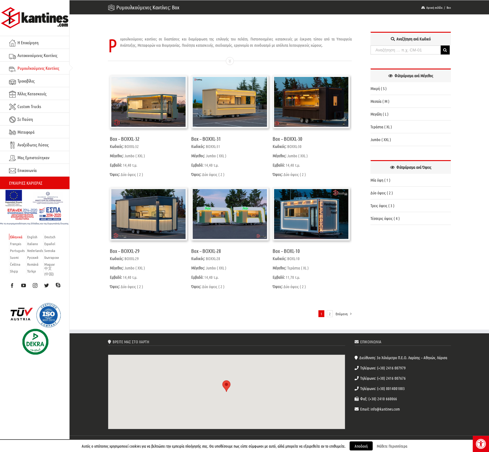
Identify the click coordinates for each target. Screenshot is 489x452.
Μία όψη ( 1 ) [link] (380, 180)
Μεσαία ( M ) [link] (380, 101)
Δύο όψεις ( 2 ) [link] (381, 192)
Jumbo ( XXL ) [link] (380, 139)
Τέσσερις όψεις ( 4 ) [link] (385, 218)
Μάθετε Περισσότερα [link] (392, 446)
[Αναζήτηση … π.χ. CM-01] (405, 50)
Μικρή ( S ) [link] (378, 88)
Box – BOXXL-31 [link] (206, 139)
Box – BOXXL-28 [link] (206, 251)
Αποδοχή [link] (361, 446)
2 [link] (330, 313)
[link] (481, 444)
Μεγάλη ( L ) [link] (379, 114)
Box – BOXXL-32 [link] (124, 139)
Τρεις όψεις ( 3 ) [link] (382, 205)
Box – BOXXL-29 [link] (124, 251)
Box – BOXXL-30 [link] (287, 139)
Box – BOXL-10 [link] (286, 251)
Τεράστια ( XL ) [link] (381, 126)
